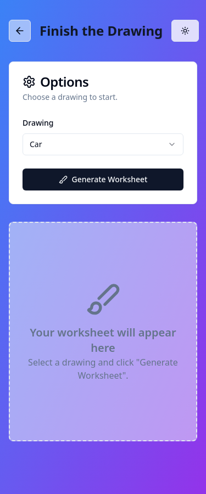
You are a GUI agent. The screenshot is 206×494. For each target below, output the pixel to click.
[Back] (20, 33)
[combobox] (103, 144)
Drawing (38, 122)
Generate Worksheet (103, 179)
